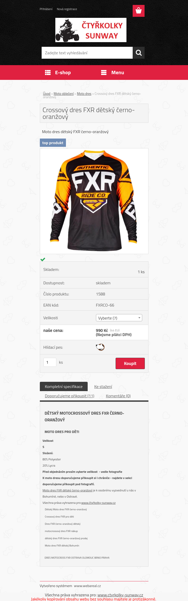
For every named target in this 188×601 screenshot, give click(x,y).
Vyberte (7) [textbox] (107, 318)
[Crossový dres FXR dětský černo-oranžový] (94, 150)
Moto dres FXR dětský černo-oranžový (68, 490)
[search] (139, 53)
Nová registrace (67, 8)
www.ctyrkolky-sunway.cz (120, 595)
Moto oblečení (64, 93)
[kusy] (49, 362)
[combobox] (119, 317)
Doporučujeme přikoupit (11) (69, 396)
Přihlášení (46, 8)
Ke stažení (103, 386)
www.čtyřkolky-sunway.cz (98, 502)
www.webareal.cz (87, 585)
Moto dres (84, 93)
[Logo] (90, 30)
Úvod (46, 93)
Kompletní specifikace (64, 386)
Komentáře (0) (118, 396)
